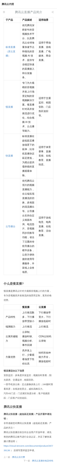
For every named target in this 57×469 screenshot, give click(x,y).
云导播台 (10, 226)
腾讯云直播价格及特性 (42, 460)
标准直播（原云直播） (10, 51)
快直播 (9, 155)
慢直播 (9, 107)
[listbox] (53, 12)
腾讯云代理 (8, 4)
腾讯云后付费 (18, 457)
